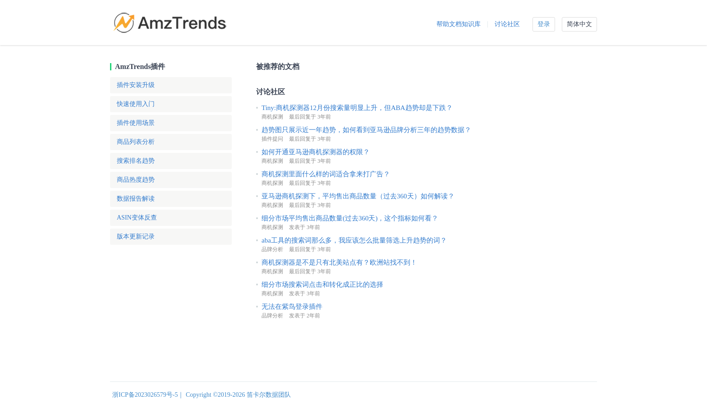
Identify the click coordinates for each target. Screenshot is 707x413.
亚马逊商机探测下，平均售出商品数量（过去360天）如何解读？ (358, 196)
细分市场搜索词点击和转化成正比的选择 (322, 284)
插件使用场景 (136, 122)
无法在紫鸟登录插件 (292, 306)
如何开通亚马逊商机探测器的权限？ (316, 152)
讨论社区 (507, 24)
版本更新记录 (136, 236)
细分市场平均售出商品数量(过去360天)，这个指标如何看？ (350, 218)
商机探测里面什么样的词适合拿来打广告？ (326, 174)
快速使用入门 (136, 104)
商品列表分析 (136, 141)
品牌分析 (272, 249)
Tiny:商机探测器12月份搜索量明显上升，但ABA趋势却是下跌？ (357, 107)
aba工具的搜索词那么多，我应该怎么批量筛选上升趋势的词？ (354, 240)
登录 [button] (543, 24)
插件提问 (272, 139)
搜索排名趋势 (136, 160)
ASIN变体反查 (137, 217)
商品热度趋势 (136, 179)
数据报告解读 (136, 198)
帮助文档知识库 (458, 24)
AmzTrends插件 (140, 66)
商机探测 (272, 117)
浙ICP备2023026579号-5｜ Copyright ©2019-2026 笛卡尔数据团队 (201, 394)
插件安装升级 (136, 85)
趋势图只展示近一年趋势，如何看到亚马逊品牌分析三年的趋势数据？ (366, 129)
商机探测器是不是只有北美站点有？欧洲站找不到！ (339, 262)
